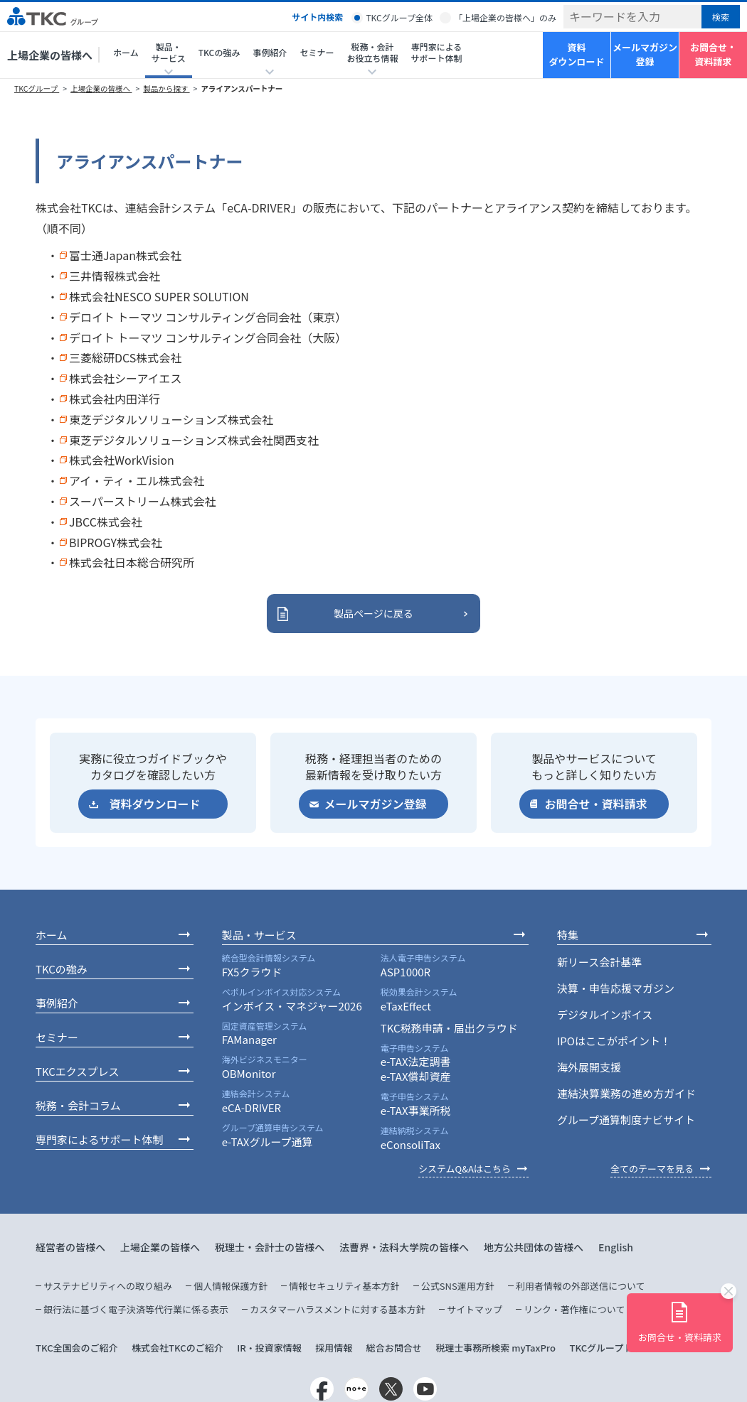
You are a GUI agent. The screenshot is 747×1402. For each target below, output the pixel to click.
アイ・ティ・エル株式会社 (136, 480)
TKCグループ (36, 88)
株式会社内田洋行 (114, 398)
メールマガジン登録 (645, 55)
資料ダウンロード (576, 55)
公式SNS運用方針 (457, 1286)
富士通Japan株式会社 (125, 255)
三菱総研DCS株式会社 (125, 357)
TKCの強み (219, 52)
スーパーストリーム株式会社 (142, 500)
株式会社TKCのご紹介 (177, 1347)
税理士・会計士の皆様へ (269, 1247)
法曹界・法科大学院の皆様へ (404, 1247)
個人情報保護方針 (230, 1286)
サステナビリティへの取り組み (107, 1286)
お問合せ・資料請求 (713, 55)
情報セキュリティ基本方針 (344, 1286)
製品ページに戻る (373, 613)
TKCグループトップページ (624, 1347)
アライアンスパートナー (241, 88)
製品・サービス (259, 934)
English (615, 1247)
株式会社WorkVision (121, 459)
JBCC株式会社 (105, 521)
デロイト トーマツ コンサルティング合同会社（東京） (207, 316)
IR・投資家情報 (269, 1347)
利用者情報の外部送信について (580, 1286)
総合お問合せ (394, 1347)
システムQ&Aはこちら (464, 1168)
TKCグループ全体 (399, 17)
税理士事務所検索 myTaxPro (495, 1347)
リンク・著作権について (574, 1309)
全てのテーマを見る (652, 1168)
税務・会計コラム (78, 1105)
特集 (567, 934)
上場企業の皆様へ (49, 55)
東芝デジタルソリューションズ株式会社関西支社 (194, 439)
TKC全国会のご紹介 (77, 1347)
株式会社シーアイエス (125, 378)
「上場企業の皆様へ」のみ (505, 17)
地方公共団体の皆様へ (533, 1247)
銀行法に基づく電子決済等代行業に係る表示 (135, 1309)
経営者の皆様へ (70, 1247)
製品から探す (166, 88)
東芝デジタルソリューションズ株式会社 (171, 419)
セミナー (317, 52)
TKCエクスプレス (77, 1071)
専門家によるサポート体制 (436, 52)
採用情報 (333, 1347)
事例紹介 (57, 1003)
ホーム (126, 52)
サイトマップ (474, 1309)
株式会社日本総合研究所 (131, 562)
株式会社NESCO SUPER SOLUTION (159, 296)
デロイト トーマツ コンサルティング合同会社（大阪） (207, 337)
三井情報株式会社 (114, 275)
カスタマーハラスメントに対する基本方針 (337, 1309)
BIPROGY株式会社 (115, 542)
